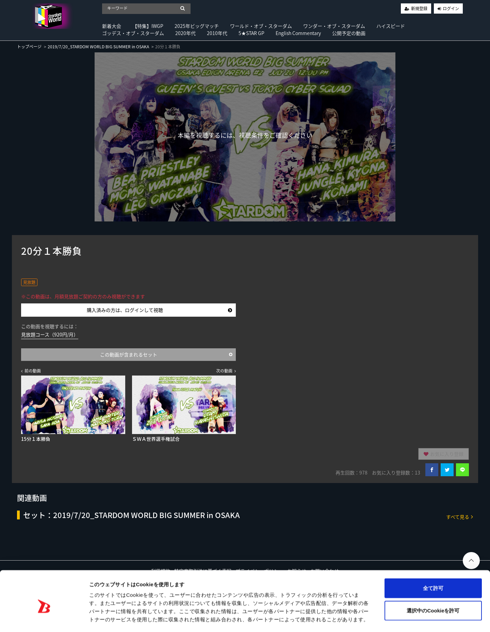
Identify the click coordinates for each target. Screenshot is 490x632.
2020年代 (185, 33)
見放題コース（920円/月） (49, 334)
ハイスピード (390, 25)
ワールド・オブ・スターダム (261, 25)
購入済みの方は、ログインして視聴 (159, 309)
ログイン (451, 8)
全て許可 (433, 560)
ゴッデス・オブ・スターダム (133, 33)
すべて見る (459, 516)
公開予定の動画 (348, 33)
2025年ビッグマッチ (197, 25)
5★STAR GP (251, 33)
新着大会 (111, 25)
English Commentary (298, 33)
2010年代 (217, 33)
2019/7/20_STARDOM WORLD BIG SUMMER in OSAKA (98, 47)
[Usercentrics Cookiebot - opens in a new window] (44, 619)
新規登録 (419, 8)
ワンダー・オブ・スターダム (334, 25)
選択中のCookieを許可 (433, 582)
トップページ (29, 47)
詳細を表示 (328, 618)
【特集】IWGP (147, 25)
